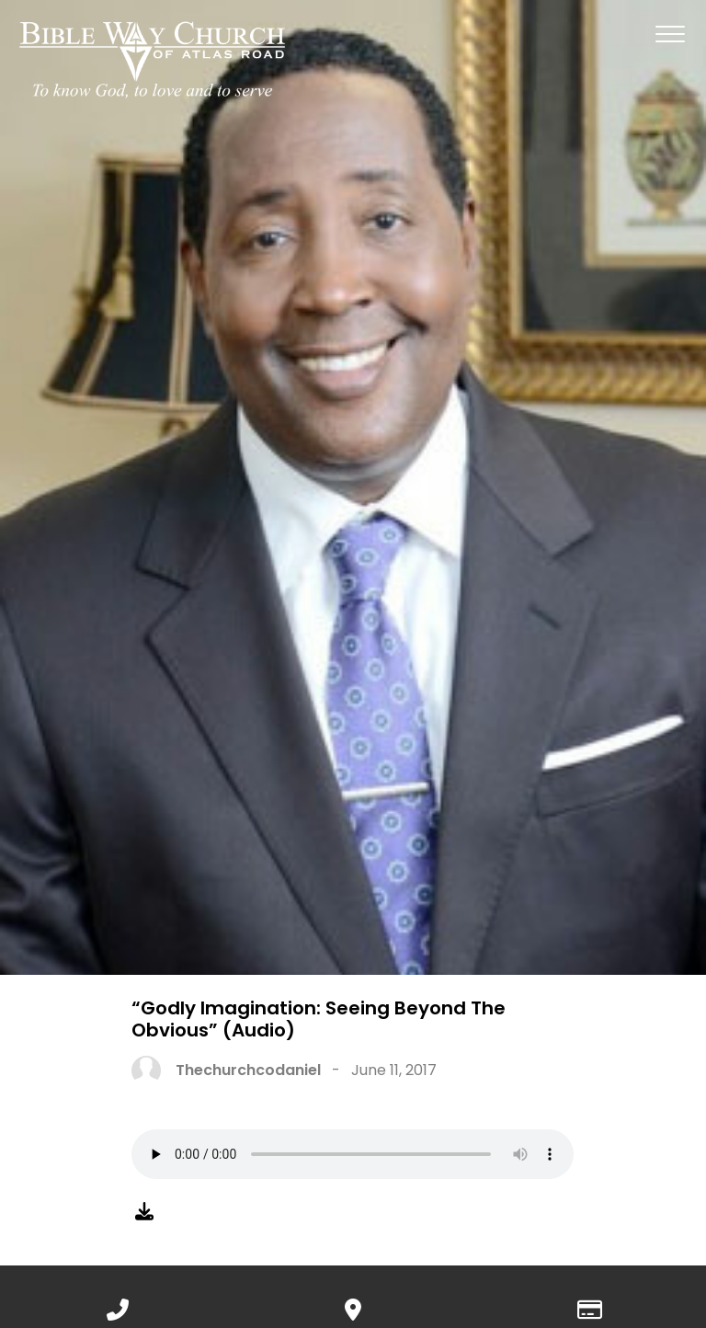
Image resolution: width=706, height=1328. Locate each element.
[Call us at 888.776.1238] (117, 1306)
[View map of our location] (353, 1306)
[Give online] (588, 1306)
